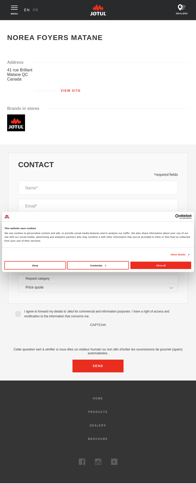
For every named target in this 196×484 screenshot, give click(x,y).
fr (36, 10)
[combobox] (98, 287)
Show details (177, 254)
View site (71, 91)
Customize (98, 265)
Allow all (161, 265)
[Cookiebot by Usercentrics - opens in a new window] (169, 216)
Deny (35, 265)
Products (98, 412)
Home (12, 25)
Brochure (98, 439)
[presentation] (98, 337)
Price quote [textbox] (35, 287)
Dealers (98, 426)
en (27, 10)
